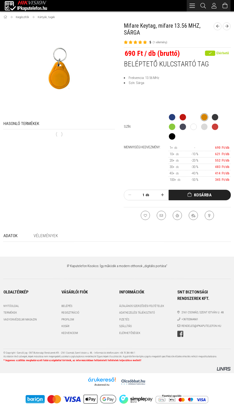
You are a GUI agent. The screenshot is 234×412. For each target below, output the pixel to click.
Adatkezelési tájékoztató (137, 312)
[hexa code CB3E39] (215, 127)
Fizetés (124, 319)
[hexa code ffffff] (193, 127)
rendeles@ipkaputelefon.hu (201, 326)
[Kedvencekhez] (145, 215)
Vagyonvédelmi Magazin (20, 319)
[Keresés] (203, 5)
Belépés (66, 306)
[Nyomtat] (177, 215)
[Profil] (214, 5)
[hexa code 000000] (172, 136)
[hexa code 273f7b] (172, 117)
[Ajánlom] (161, 215)
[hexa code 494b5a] (183, 127)
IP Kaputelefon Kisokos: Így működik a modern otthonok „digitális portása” (117, 266)
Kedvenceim (69, 333)
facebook (180, 334)
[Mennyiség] (141, 195)
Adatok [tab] (10, 235)
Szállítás (125, 326)
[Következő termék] (227, 26)
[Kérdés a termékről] (209, 215)
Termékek (10, 312)
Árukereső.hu (101, 384)
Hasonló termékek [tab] (21, 123)
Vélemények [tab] (46, 235)
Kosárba (203, 195)
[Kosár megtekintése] (225, 5)
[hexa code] (193, 117)
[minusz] (129, 195)
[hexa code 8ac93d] (172, 127)
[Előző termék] (217, 26)
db (147, 195)
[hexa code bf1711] (183, 117)
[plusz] (162, 195)
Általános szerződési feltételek (141, 306)
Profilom (67, 319)
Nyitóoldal (11, 306)
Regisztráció (70, 312)
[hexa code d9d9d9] (204, 127)
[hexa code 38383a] (215, 117)
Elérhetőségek (129, 333)
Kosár (65, 326)
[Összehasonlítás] (193, 215)
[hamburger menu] (192, 5)
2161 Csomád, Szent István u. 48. (202, 312)
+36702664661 (189, 319)
